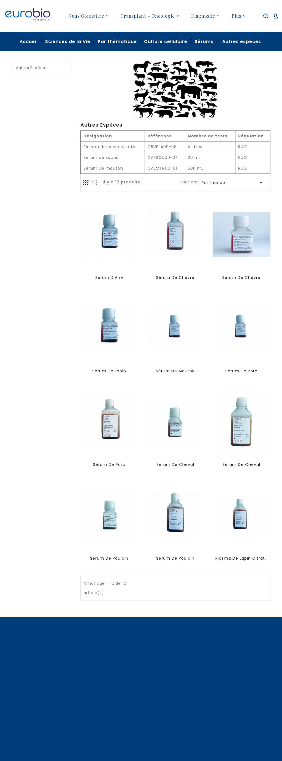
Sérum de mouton (175, 371)
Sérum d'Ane (109, 277)
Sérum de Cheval (175, 464)
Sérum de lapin (109, 371)
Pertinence (233, 182)
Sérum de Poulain (109, 558)
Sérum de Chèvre (175, 277)
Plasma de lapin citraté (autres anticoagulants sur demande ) (241, 558)
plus (236, 16)
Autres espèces (32, 67)
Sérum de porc (241, 371)
